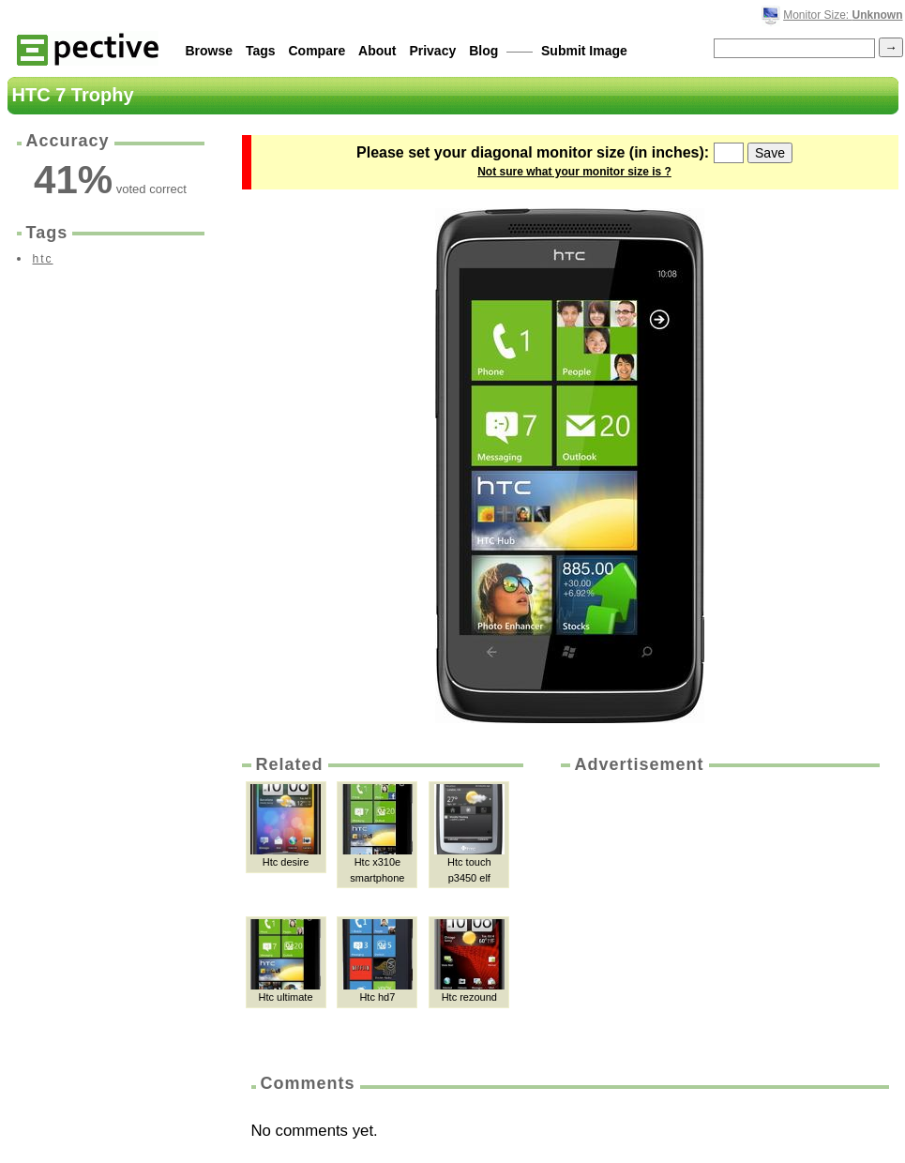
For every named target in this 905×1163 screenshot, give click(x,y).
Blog (483, 50)
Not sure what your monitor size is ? (574, 171)
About (377, 50)
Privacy (432, 50)
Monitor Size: (842, 15)
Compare (317, 50)
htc (43, 258)
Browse (210, 50)
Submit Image (584, 50)
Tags (261, 50)
